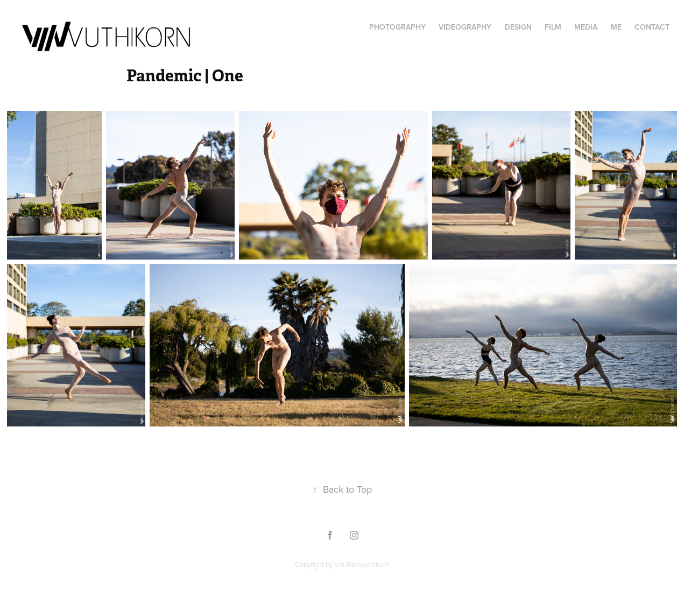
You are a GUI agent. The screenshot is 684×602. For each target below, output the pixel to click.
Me (616, 27)
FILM (553, 27)
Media (585, 27)
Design (518, 27)
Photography (397, 27)
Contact (651, 27)
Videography (465, 27)
